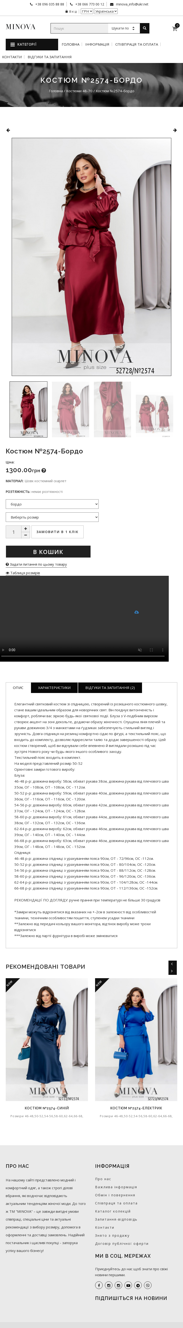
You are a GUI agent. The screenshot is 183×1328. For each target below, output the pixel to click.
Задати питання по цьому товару (36, 564)
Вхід (71, 12)
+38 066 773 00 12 (89, 4)
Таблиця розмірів (23, 572)
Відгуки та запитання (50, 57)
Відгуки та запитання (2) (110, 687)
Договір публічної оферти (122, 1243)
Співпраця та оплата (136, 44)
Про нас (103, 1179)
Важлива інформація (116, 1187)
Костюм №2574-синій (47, 1108)
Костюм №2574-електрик (136, 1108)
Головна (70, 44)
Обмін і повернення (115, 1195)
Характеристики (54, 687)
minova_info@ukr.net (131, 4)
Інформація (97, 44)
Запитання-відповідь (116, 1219)
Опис (18, 687)
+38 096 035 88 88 (49, 4)
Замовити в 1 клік (57, 531)
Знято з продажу (112, 1235)
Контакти (12, 57)
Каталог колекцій (113, 1211)
